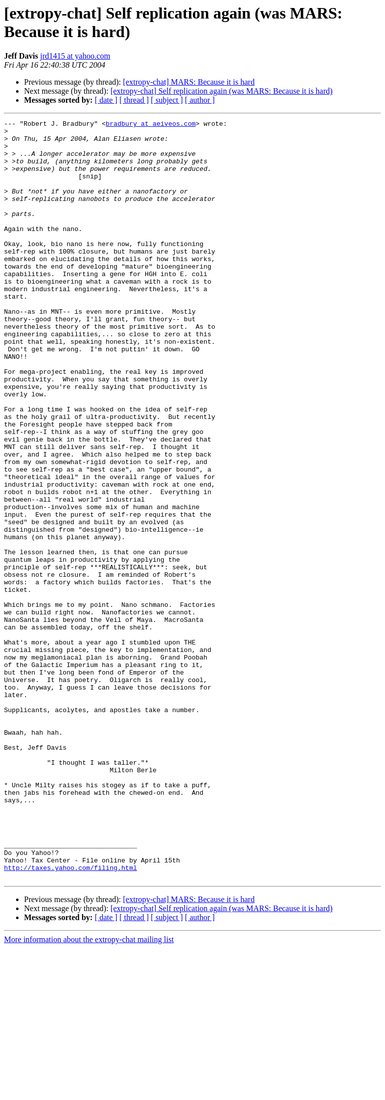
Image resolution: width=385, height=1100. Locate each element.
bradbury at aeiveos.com (151, 124)
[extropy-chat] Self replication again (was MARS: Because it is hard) (221, 91)
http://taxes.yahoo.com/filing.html (70, 1017)
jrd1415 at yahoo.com (75, 56)
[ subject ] (167, 100)
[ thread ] (134, 100)
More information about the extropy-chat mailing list (89, 1091)
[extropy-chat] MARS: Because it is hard (189, 82)
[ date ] (106, 100)
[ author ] (200, 100)
